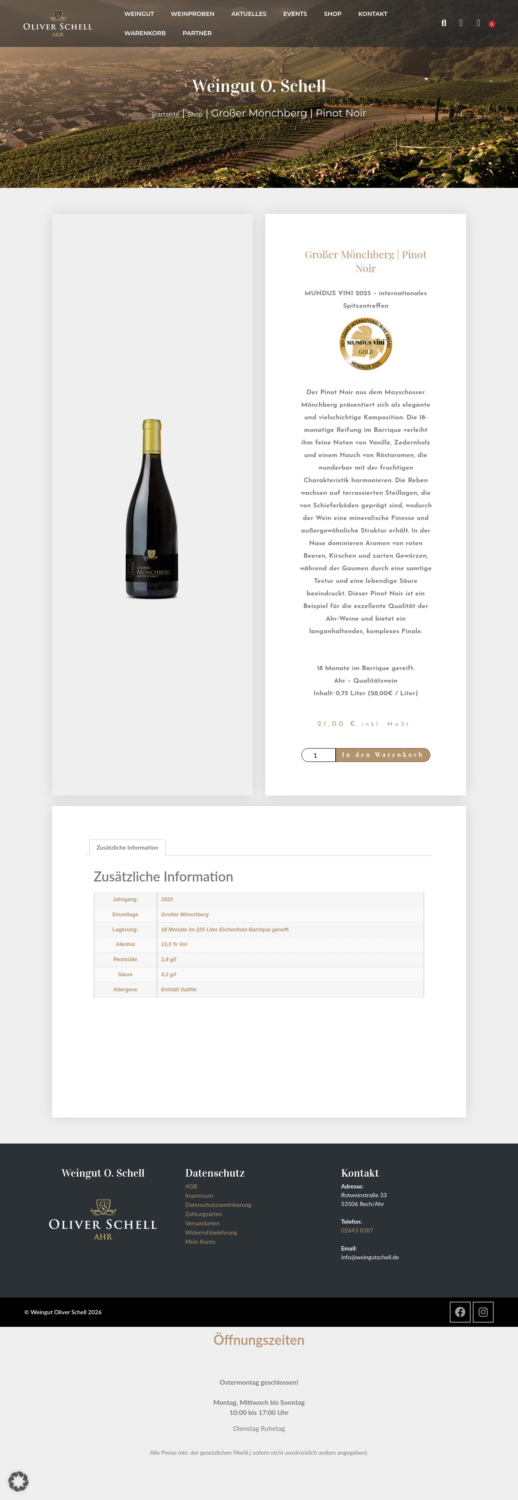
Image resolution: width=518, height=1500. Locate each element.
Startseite (165, 114)
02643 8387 (357, 1231)
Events (295, 14)
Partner (197, 33)
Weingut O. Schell (259, 85)
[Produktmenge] (320, 756)
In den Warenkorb (388, 755)
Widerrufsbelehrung (211, 1233)
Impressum (199, 1197)
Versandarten (202, 1224)
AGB (191, 1187)
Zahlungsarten (203, 1215)
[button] (18, 1481)
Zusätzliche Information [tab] (127, 849)
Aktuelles (249, 14)
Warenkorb (145, 33)
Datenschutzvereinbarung (218, 1206)
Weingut (139, 14)
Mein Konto (200, 1243)
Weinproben (192, 14)
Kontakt (372, 14)
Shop (333, 14)
